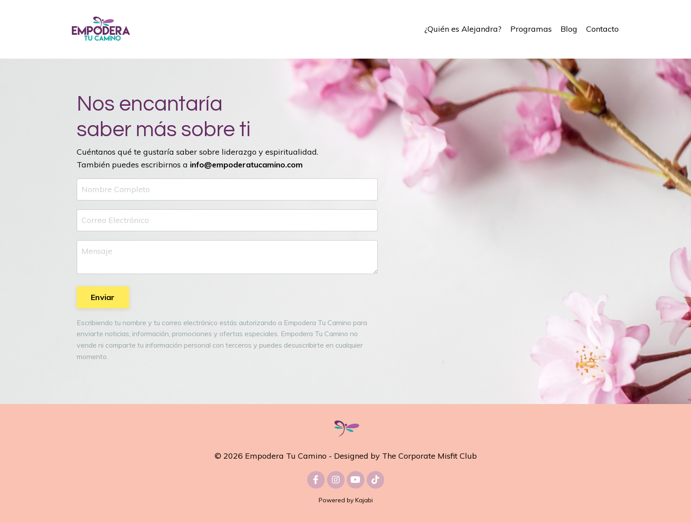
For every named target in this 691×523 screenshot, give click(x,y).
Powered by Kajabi (346, 500)
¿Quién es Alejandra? (463, 29)
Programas (531, 29)
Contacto (602, 29)
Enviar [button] (103, 297)
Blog (569, 29)
